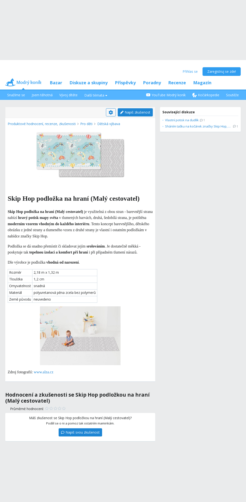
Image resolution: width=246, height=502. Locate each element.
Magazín (202, 82)
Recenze (177, 82)
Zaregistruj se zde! (221, 71)
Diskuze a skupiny (88, 82)
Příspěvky (125, 82)
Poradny (152, 82)
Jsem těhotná (42, 95)
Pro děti (86, 123)
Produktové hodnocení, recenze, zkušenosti (42, 123)
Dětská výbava (108, 123)
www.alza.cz (43, 372)
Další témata (95, 95)
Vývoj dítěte (68, 95)
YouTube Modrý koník (166, 95)
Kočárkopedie (205, 95)
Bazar (56, 82)
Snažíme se (16, 95)
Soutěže (232, 95)
